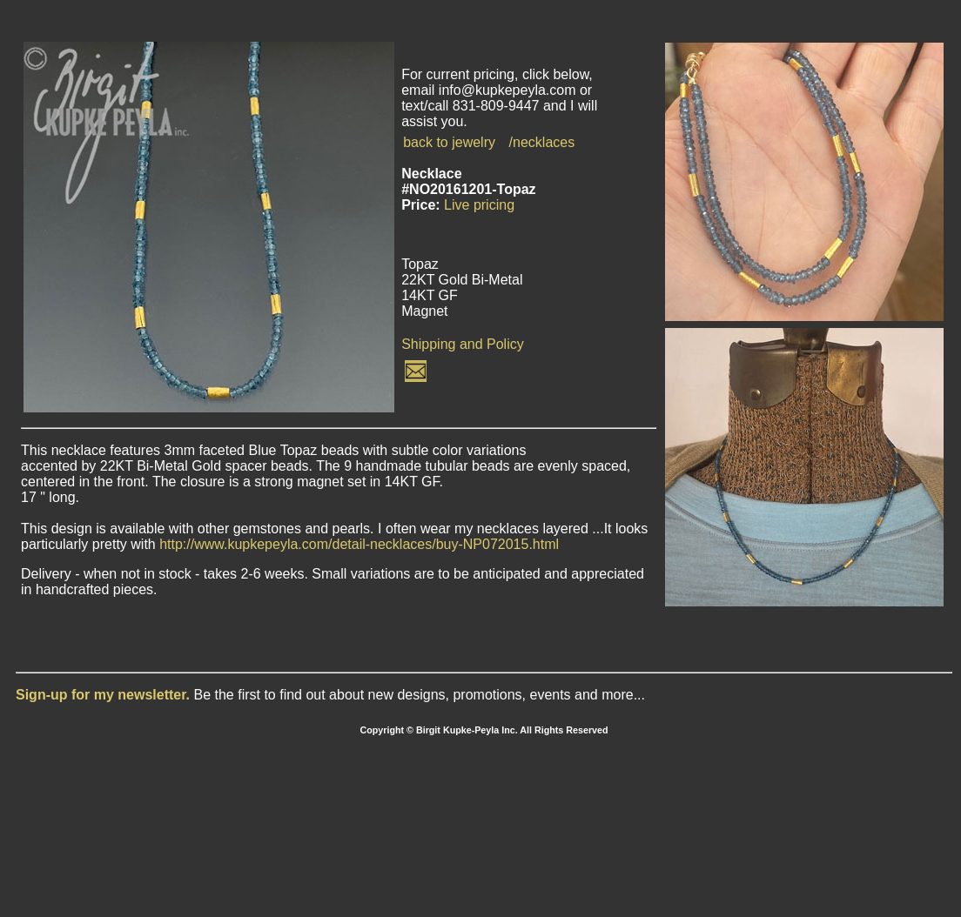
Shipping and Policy (462, 344)
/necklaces (542, 142)
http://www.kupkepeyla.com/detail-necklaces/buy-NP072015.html (359, 544)
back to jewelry (449, 142)
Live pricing (479, 204)
